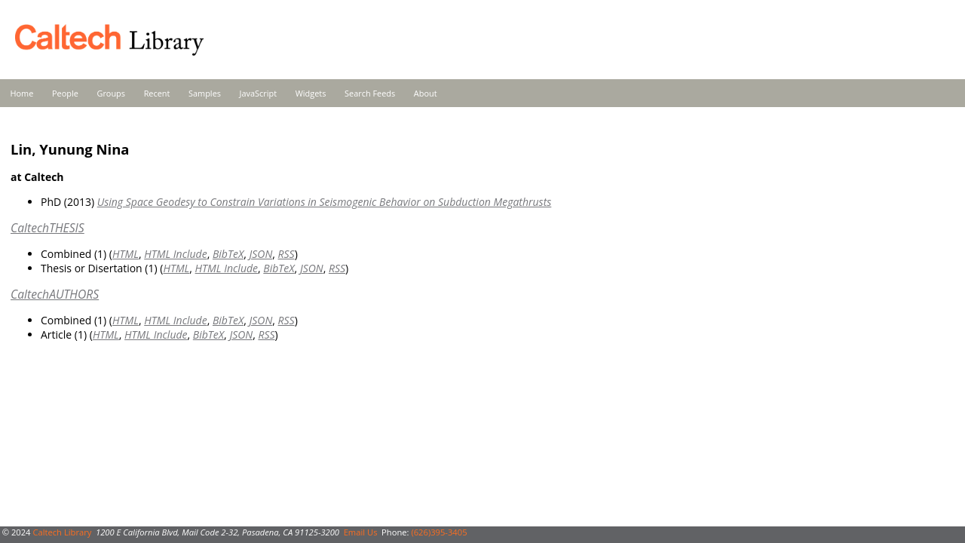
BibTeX (228, 254)
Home (22, 93)
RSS (286, 254)
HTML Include (175, 254)
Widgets (311, 93)
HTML (125, 254)
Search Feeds (370, 93)
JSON (260, 254)
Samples (204, 93)
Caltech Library (61, 532)
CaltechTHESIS (47, 227)
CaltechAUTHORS (55, 294)
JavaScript (258, 93)
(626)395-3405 (439, 532)
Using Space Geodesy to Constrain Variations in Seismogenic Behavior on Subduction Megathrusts (324, 202)
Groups (110, 93)
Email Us (361, 532)
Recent (157, 93)
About (425, 93)
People (65, 93)
